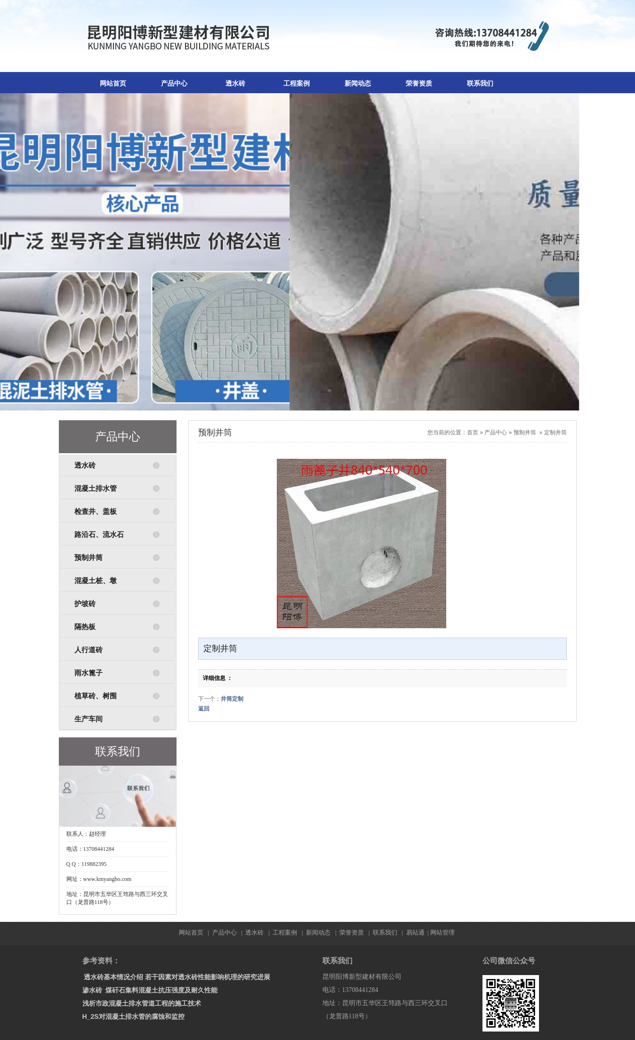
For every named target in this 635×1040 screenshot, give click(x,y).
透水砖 (235, 83)
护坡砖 (85, 604)
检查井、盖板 (95, 511)
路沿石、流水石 (99, 534)
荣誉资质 (419, 83)
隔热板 (85, 627)
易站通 (418, 932)
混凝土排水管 (95, 488)
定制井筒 (555, 432)
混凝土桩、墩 (95, 580)
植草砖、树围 (95, 696)
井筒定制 (232, 699)
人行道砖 (88, 650)
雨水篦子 (88, 673)
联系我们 (480, 83)
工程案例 (296, 83)
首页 (472, 432)
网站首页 (113, 83)
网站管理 (442, 932)
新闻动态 (358, 83)
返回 (203, 708)
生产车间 (88, 719)
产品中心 (174, 83)
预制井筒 (88, 557)
